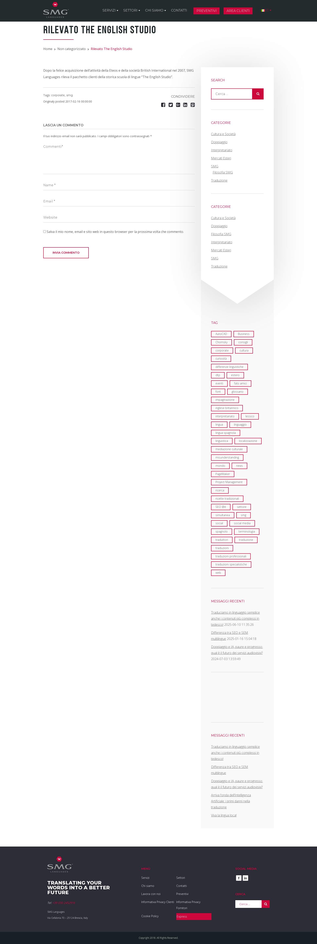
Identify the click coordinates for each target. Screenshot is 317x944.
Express (182, 916)
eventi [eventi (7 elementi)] (219, 383)
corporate (58, 95)
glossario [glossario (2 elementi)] (237, 392)
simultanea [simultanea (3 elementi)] (223, 515)
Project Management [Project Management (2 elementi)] (229, 482)
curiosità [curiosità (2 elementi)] (221, 358)
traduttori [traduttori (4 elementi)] (222, 540)
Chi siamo (154, 10)
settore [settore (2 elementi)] (241, 507)
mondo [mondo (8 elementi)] (220, 466)
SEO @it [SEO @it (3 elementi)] (221, 507)
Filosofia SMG (223, 172)
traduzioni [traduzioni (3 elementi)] (222, 548)
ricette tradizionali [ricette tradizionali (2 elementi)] (227, 498)
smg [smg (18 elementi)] (243, 515)
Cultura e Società (223, 134)
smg (69, 95)
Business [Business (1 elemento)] (243, 334)
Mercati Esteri (221, 158)
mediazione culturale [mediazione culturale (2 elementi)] (229, 449)
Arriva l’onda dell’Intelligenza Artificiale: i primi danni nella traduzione (231, 801)
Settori (130, 10)
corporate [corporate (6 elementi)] (222, 350)
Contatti (179, 10)
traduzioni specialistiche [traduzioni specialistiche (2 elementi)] (231, 564)
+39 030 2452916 (63, 903)
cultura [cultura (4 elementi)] (244, 350)
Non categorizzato (71, 49)
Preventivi (207, 11)
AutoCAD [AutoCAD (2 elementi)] (221, 334)
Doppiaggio (219, 142)
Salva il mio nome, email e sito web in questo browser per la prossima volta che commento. (115, 231)
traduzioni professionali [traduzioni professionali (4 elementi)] (231, 556)
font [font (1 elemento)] (218, 392)
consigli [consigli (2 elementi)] (243, 342)
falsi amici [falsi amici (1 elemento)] (240, 383)
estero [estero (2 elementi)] (235, 375)
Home (47, 49)
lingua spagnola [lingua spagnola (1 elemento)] (226, 433)
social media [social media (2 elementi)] (242, 523)
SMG (214, 166)
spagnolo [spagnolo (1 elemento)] (222, 531)
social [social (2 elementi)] (219, 523)
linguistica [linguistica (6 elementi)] (222, 441)
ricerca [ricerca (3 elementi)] (220, 490)
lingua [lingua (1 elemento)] (219, 424)
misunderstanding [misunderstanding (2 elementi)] (227, 457)
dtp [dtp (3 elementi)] (218, 375)
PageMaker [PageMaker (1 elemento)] (223, 474)
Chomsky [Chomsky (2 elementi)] (221, 342)
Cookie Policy (149, 916)
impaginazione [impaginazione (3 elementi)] (225, 400)
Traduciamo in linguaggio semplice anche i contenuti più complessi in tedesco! (235, 618)
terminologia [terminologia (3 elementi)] (247, 531)
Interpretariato (221, 150)
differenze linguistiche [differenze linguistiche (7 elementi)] (229, 367)
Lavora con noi (151, 894)
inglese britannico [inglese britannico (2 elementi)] (227, 408)
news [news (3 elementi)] (239, 466)
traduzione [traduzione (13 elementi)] (246, 540)
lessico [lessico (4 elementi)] (249, 416)
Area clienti (238, 11)
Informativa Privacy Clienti (157, 902)
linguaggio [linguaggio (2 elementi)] (240, 424)
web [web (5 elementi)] (218, 573)
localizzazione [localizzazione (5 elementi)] (248, 441)
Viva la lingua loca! (224, 815)
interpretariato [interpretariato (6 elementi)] (225, 416)
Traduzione (219, 180)
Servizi (109, 10)
